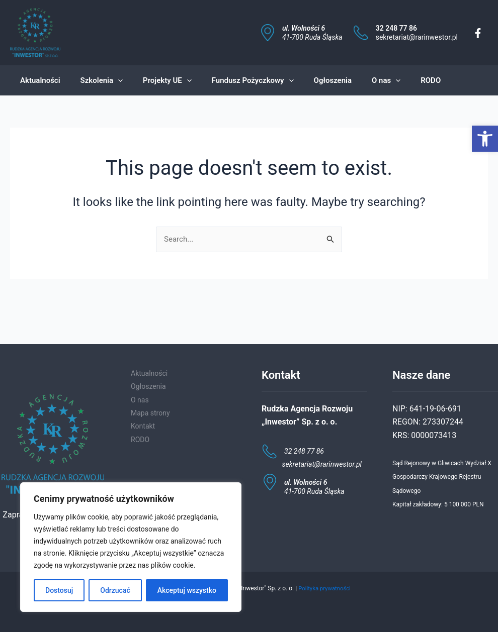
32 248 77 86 (396, 28)
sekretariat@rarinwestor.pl (417, 37)
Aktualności (149, 373)
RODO (140, 440)
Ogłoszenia (148, 386)
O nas (140, 400)
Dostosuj (59, 590)
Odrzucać (115, 590)
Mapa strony (150, 413)
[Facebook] (478, 33)
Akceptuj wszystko (186, 590)
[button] (485, 139)
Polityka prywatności (324, 588)
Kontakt (143, 426)
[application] (110, 80)
